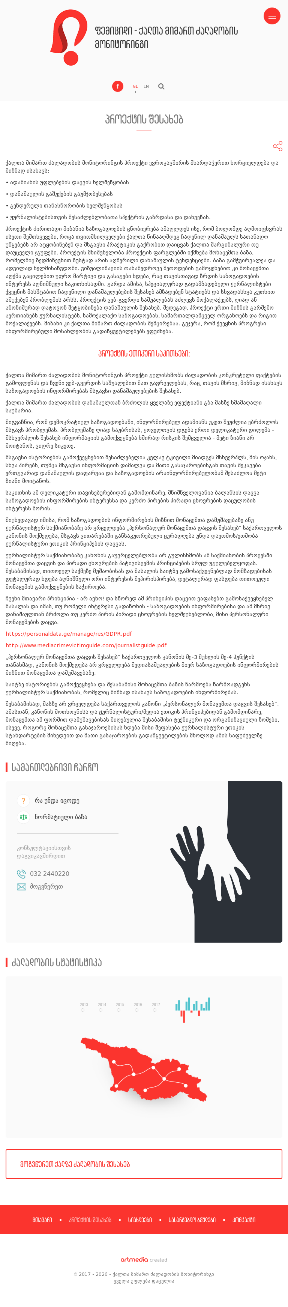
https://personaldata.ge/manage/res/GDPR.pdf (69, 634)
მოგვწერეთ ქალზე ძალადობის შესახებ (75, 1164)
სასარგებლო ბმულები (192, 1219)
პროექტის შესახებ (90, 1219)
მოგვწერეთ (46, 886)
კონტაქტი (243, 1219)
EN (146, 86)
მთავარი (42, 1219)
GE (135, 86)
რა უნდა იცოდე (57, 800)
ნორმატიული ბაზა (61, 817)
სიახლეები (140, 1219)
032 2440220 (49, 873)
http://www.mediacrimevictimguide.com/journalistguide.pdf (86, 645)
